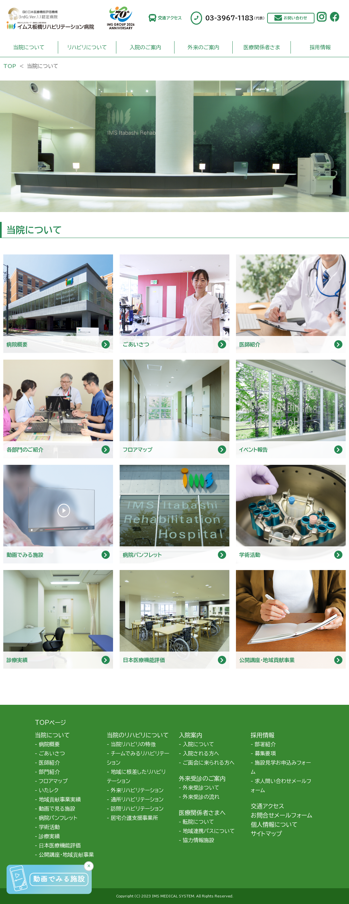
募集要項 (265, 753)
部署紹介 (265, 744)
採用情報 (320, 47)
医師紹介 (49, 762)
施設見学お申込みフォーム (281, 767)
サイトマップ (266, 834)
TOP (9, 66)
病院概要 (49, 744)
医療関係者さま (262, 47)
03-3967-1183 (235, 18)
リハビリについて (87, 47)
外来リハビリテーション (137, 790)
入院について (198, 744)
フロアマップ (53, 781)
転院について (198, 821)
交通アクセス (170, 18)
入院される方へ (201, 753)
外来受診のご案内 (202, 778)
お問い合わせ (295, 18)
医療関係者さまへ (202, 813)
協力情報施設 (198, 840)
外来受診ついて (201, 787)
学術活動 (49, 827)
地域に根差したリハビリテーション (136, 776)
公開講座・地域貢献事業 (66, 854)
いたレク (48, 790)
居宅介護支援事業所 (134, 818)
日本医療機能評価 (60, 845)
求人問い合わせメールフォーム (281, 785)
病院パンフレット (58, 818)
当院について (29, 47)
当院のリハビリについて (138, 735)
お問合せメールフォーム (281, 815)
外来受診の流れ (201, 796)
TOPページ (50, 723)
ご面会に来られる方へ (209, 762)
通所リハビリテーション (137, 799)
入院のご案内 (145, 47)
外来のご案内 (203, 47)
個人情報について (274, 824)
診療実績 (49, 836)
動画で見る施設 (57, 808)
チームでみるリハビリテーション (138, 758)
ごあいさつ (52, 753)
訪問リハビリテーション (137, 808)
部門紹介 (49, 771)
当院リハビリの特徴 (133, 744)
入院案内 (190, 735)
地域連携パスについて (209, 831)
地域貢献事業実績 (60, 799)
